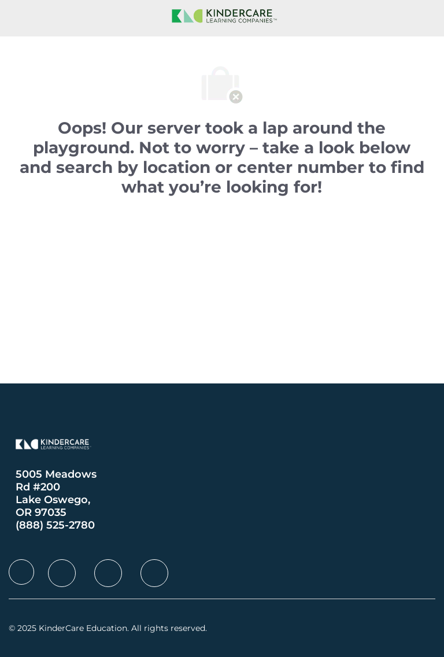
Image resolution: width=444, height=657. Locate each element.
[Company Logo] (222, 15)
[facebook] (21, 572)
